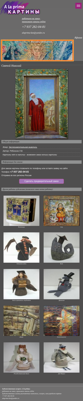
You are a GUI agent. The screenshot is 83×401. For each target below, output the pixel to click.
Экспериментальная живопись (23, 147)
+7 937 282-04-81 (19, 171)
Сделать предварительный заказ (41, 181)
